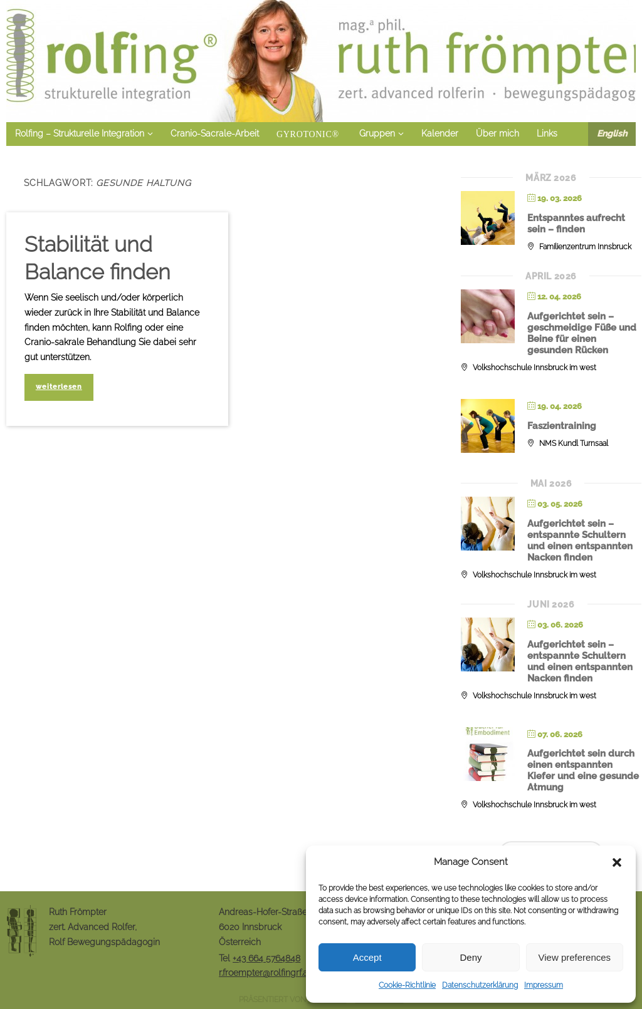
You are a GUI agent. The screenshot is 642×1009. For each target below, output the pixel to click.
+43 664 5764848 (266, 958)
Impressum (543, 985)
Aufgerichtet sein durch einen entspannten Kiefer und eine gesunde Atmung (583, 770)
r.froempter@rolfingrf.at (264, 973)
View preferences (575, 957)
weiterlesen (59, 386)
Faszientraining (561, 426)
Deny (471, 957)
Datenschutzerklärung (480, 985)
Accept (367, 957)
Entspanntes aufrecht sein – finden (576, 223)
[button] (617, 862)
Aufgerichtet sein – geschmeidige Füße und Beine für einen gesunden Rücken (581, 333)
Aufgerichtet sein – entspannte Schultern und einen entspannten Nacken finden (580, 540)
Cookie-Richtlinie (407, 985)
